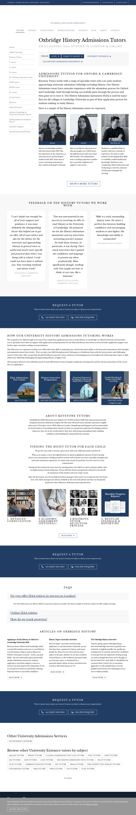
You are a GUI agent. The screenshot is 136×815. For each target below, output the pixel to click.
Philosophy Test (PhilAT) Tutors (103, 764)
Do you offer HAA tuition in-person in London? (43, 596)
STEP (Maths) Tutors (19, 769)
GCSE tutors (14, 82)
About (103, 30)
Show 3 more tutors (84, 183)
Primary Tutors (15, 57)
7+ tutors (12, 62)
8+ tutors (12, 67)
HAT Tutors (15, 760)
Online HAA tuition (23, 612)
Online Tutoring (15, 52)
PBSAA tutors (77, 764)
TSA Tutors (72, 769)
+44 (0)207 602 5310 (21, 2)
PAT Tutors (60, 764)
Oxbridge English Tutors (38, 764)
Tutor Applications (91, 2)
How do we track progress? (28, 619)
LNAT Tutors (46, 760)
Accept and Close (18, 809)
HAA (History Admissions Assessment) (62, 62)
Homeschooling (66, 30)
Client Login (121, 2)
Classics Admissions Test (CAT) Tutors (65, 755)
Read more (67, 536)
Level (55, 56)
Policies (113, 795)
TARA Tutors (39, 769)
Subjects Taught (72, 56)
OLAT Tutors (15, 764)
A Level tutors (14, 97)
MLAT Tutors (104, 760)
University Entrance (99, 56)
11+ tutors (13, 72)
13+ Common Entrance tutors (21, 77)
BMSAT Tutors (35, 755)
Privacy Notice (92, 804)
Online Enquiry (83, 317)
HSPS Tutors (30, 760)
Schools (83, 30)
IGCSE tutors (14, 87)
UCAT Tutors (87, 769)
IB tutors (12, 102)
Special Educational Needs (19, 132)
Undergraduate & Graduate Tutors (20, 121)
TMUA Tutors (56, 769)
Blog (94, 30)
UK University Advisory (20, 741)
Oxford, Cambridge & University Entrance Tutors (20, 113)
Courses (32, 30)
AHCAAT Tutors (16, 755)
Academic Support (16, 127)
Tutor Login (107, 2)
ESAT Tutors (94, 755)
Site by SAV (121, 795)
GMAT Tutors (111, 755)
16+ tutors (13, 92)
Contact (115, 30)
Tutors (20, 30)
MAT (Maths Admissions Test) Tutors (75, 760)
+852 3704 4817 (44, 2)
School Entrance (15, 107)
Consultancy (47, 30)
